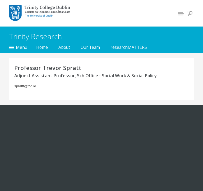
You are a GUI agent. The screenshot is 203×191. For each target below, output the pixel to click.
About (64, 47)
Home (42, 47)
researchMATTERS (128, 47)
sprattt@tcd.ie (25, 86)
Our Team (90, 47)
